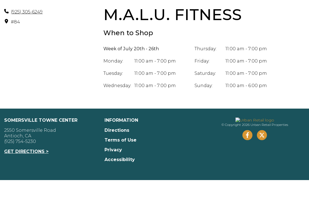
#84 (15, 22)
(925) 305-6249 (27, 12)
